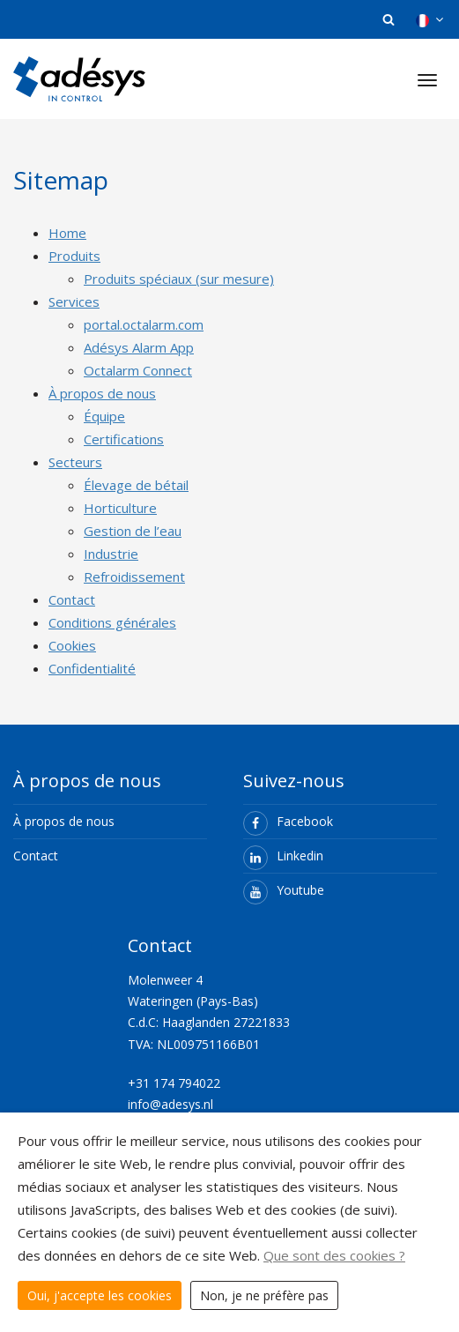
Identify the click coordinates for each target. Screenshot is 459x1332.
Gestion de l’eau (132, 530)
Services (74, 301)
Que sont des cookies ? (334, 1255)
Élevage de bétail (136, 485)
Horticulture (120, 508)
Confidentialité (92, 668)
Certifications (124, 439)
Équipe (104, 416)
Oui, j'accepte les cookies (99, 1295)
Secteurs (75, 462)
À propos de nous (102, 393)
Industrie (111, 553)
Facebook (288, 821)
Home (67, 233)
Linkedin (283, 855)
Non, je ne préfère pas (264, 1295)
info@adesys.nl (170, 1104)
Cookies (72, 645)
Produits (74, 255)
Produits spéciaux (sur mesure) (179, 278)
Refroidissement (134, 576)
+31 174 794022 (176, 1083)
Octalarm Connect (138, 370)
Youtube (283, 890)
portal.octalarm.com (144, 324)
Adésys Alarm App (139, 347)
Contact (71, 599)
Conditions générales (112, 622)
